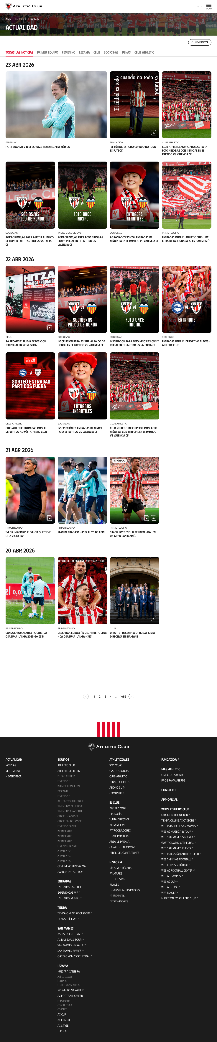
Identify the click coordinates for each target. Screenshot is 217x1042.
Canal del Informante (123, 801)
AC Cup (61, 968)
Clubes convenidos (68, 939)
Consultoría (64, 959)
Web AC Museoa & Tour (176, 785)
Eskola (62, 985)
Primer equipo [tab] (47, 52)
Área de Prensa (119, 795)
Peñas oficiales (119, 736)
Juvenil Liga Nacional (69, 765)
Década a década (120, 822)
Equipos (62, 935)
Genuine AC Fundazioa (71, 820)
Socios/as (115, 719)
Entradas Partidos (69, 841)
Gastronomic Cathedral (73, 910)
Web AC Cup (168, 835)
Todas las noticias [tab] (19, 52)
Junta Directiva (119, 773)
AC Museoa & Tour (69, 894)
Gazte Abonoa (119, 725)
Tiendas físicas (66, 873)
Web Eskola (168, 847)
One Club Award (172, 729)
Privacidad (103, 1024)
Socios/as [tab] (111, 52)
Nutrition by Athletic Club (178, 852)
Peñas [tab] (126, 52)
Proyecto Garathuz (70, 944)
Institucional (118, 762)
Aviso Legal (120, 1024)
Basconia (62, 745)
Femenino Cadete (66, 780)
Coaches (62, 963)
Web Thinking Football (176, 813)
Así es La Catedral (69, 888)
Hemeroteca (14, 730)
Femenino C (63, 750)
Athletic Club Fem (68, 725)
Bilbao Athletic (66, 730)
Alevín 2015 (63, 815)
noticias (35, 18)
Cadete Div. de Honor (69, 775)
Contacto (168, 744)
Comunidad (116, 747)
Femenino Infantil (67, 800)
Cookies (88, 1024)
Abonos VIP (116, 741)
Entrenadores (118, 855)
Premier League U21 (68, 740)
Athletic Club (66, 719)
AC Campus (64, 974)
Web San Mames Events (176, 802)
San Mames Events (69, 905)
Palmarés (115, 827)
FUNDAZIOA (169, 714)
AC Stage (62, 980)
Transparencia (119, 790)
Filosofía (115, 768)
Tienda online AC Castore (73, 867)
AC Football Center (70, 950)
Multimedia (13, 725)
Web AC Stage (169, 841)
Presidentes (117, 850)
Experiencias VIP (67, 847)
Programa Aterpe (173, 734)
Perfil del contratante (124, 807)
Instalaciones (118, 779)
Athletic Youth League (70, 755)
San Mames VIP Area (70, 899)
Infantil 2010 (64, 790)
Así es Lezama (65, 931)
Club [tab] (96, 52)
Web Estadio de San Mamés (178, 780)
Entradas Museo (68, 852)
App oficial (169, 754)
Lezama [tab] (84, 52)
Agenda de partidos (70, 826)
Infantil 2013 (64, 795)
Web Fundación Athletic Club (180, 808)
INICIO (8, 18)
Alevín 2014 (64, 810)
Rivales (114, 838)
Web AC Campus (171, 830)
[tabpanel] (108, 352)
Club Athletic (118, 730)
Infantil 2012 (64, 785)
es (200, 6)
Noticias (11, 719)
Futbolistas (117, 833)
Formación (63, 955)
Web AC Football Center (177, 824)
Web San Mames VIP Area (177, 791)
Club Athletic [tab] (144, 52)
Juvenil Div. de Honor (69, 760)
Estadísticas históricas (124, 844)
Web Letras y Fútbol (174, 819)
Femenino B (63, 735)
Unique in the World (174, 769)
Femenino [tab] (68, 52)
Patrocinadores (120, 784)
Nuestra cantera (68, 925)
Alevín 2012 (63, 805)
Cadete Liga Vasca (67, 770)
